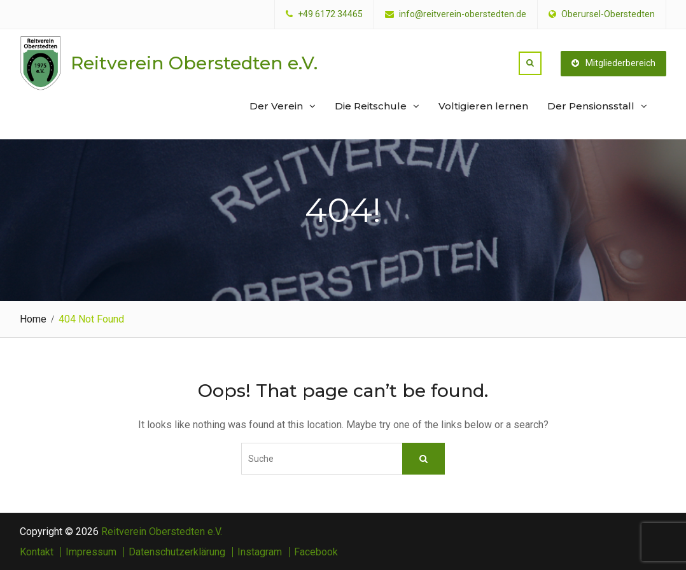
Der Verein (276, 106)
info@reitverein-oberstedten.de (462, 14)
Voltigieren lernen (483, 106)
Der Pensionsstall (590, 106)
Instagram (259, 552)
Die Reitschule (371, 106)
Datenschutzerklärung (177, 552)
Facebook (316, 552)
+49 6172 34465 (330, 14)
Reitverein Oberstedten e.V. (194, 63)
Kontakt (36, 552)
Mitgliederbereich (613, 63)
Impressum (91, 552)
